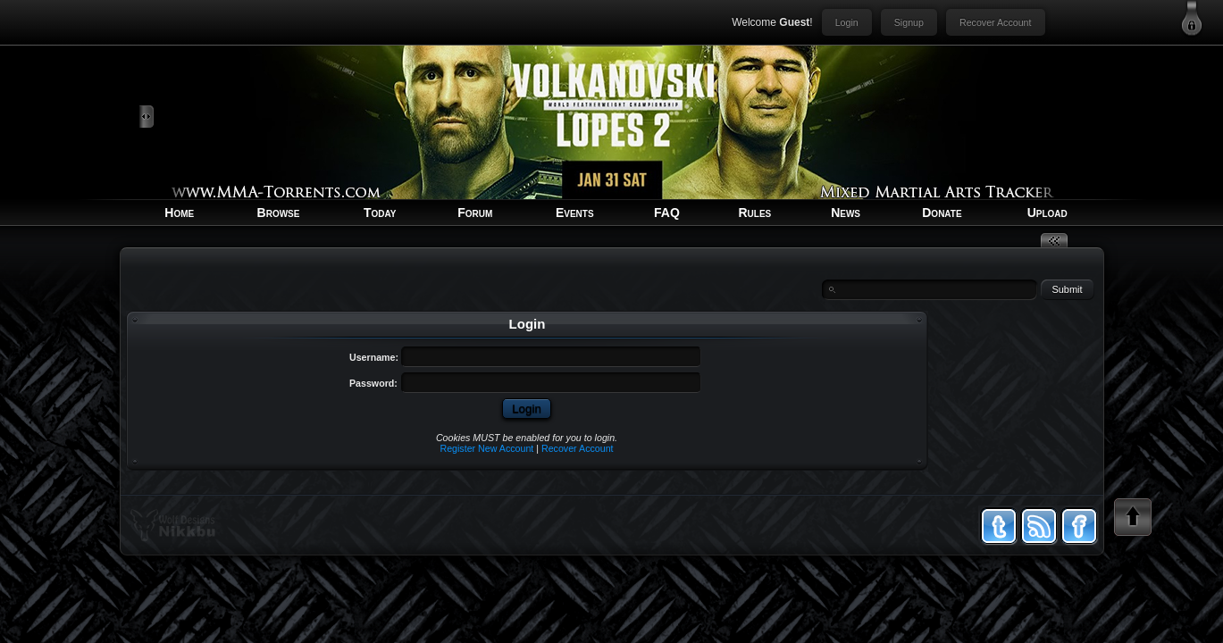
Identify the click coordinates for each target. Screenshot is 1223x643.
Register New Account (486, 448)
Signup (909, 22)
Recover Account (995, 22)
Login (847, 22)
